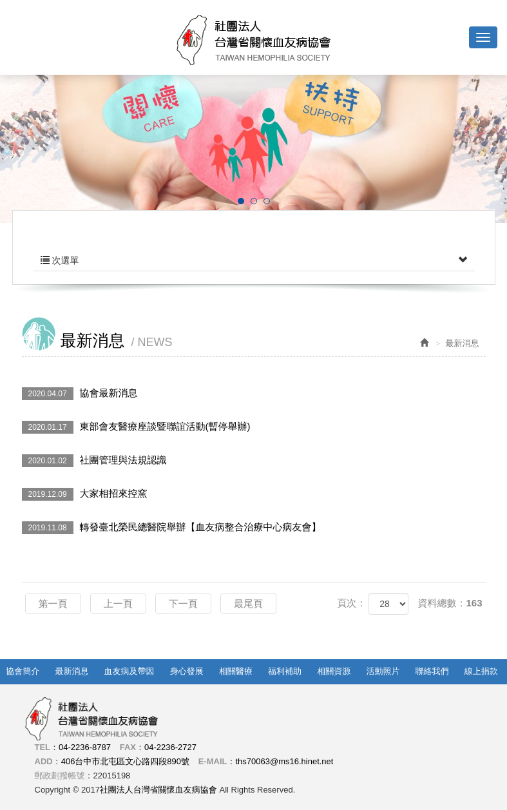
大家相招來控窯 (85, 494)
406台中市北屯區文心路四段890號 (125, 761)
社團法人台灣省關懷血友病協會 (253, 40)
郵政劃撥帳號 (60, 775)
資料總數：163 (449, 602)
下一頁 (183, 603)
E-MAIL (212, 761)
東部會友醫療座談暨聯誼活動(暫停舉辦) (136, 427)
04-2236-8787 (85, 747)
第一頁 (53, 603)
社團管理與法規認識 (94, 460)
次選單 (254, 260)
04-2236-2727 (170, 747)
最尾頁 (248, 603)
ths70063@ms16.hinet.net (284, 761)
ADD (44, 761)
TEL (43, 747)
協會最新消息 (80, 393)
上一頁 (118, 603)
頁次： (351, 602)
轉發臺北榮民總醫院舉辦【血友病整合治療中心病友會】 (171, 527)
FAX (128, 747)
